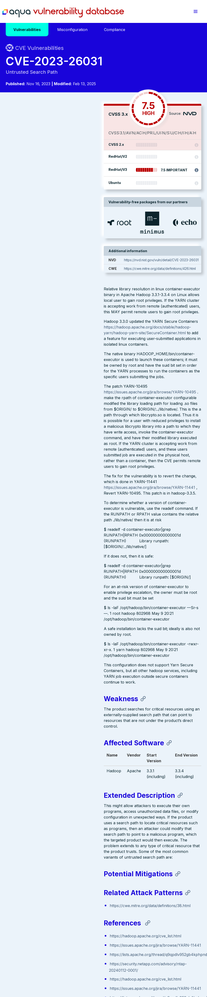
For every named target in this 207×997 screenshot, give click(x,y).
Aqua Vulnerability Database (63, 13)
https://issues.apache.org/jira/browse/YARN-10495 (52, 215)
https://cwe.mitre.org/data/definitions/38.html (52, 729)
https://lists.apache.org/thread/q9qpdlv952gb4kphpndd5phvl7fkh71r (73, 783)
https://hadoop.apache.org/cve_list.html (47, 759)
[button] (195, 11)
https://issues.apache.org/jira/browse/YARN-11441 (51, 310)
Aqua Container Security (33, 907)
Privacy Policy (92, 963)
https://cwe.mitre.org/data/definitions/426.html (163, 311)
